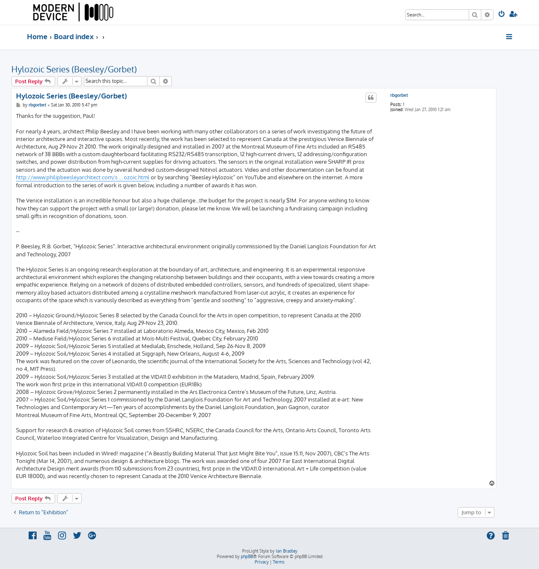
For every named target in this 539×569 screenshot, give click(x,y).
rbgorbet (399, 95)
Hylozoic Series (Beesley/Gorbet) (74, 69)
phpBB (247, 556)
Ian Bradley (286, 550)
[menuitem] (502, 15)
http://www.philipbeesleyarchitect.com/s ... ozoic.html (82, 177)
